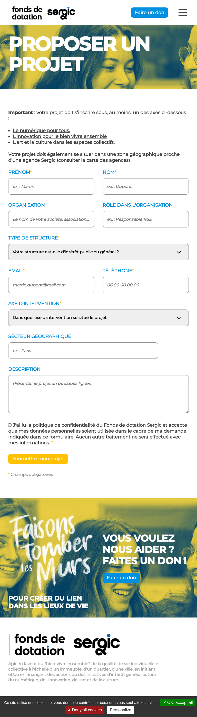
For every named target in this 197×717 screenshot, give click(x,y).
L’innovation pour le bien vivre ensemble (60, 136)
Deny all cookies (84, 710)
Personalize (120, 710)
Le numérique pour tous (41, 130)
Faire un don (149, 12)
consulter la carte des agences (93, 160)
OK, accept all (178, 702)
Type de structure (33, 238)
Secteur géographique (39, 336)
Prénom (20, 172)
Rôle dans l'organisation (138, 205)
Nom (109, 172)
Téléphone (118, 271)
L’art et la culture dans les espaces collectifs (63, 142)
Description (24, 369)
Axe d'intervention (34, 303)
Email (16, 271)
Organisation (26, 205)
